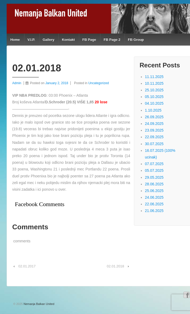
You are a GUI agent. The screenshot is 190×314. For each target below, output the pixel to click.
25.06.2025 (154, 191)
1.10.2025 (153, 110)
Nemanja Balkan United (38, 303)
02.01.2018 (115, 266)
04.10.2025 (154, 103)
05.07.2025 (154, 170)
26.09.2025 (154, 117)
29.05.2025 (154, 177)
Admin (16, 83)
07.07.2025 (154, 164)
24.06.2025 (154, 197)
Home (15, 40)
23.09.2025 (154, 130)
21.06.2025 (154, 211)
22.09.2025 (154, 137)
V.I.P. (31, 40)
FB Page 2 (112, 40)
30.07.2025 (154, 144)
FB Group (136, 40)
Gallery (48, 40)
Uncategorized (98, 83)
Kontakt (68, 40)
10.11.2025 (154, 83)
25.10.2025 (154, 90)
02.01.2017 (27, 266)
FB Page (89, 40)
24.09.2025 (154, 123)
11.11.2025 (154, 77)
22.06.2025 (154, 204)
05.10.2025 (154, 97)
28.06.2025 (154, 184)
